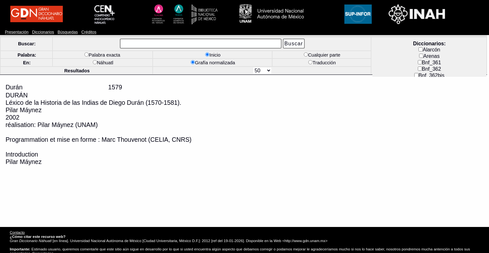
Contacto (17, 232)
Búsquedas (68, 32)
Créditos (88, 32)
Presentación (16, 32)
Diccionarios (43, 32)
